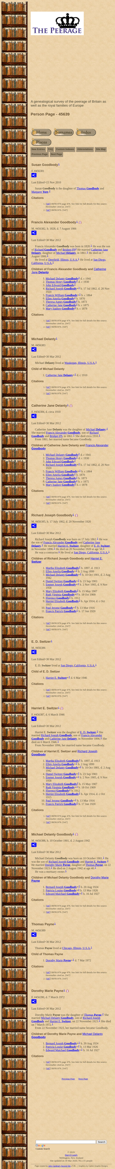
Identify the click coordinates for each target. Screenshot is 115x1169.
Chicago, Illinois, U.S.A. (76, 948)
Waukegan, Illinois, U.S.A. (79, 362)
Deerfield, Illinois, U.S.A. (63, 259)
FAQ (50, 149)
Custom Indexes (65, 149)
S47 (48, 203)
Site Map (100, 149)
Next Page (56, 154)
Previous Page (40, 154)
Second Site (66, 1166)
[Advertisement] (71, 68)
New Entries (38, 149)
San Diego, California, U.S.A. (91, 552)
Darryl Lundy (71, 1155)
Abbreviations (85, 149)
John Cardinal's (54, 1166)
